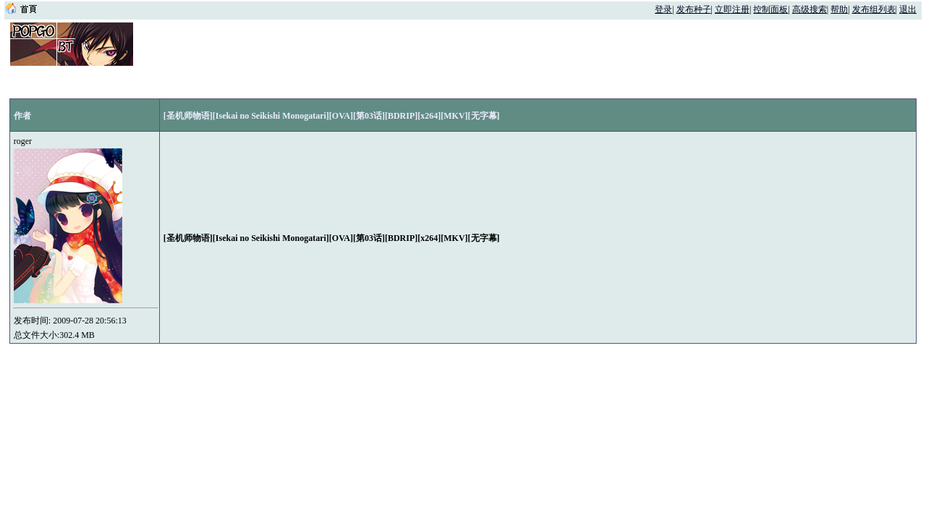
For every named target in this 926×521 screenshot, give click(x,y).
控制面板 (770, 9)
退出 (908, 9)
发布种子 (693, 9)
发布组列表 (874, 9)
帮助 (839, 9)
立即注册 (732, 9)
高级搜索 (809, 9)
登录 (663, 9)
